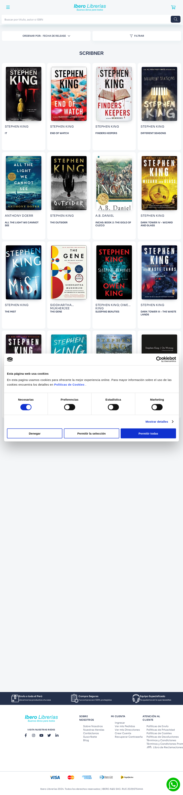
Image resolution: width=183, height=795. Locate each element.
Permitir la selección (91, 433)
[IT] (87, 90)
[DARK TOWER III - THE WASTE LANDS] (150, 670)
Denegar (34, 433)
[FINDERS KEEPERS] (87, 206)
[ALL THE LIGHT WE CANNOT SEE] (87, 322)
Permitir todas (148, 433)
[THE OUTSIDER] (150, 322)
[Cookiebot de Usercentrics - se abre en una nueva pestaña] (159, 359)
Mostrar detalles (157, 421)
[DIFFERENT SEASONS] (150, 206)
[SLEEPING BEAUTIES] (87, 670)
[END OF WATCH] (150, 90)
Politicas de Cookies (69, 384)
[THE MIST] (87, 554)
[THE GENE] (150, 554)
